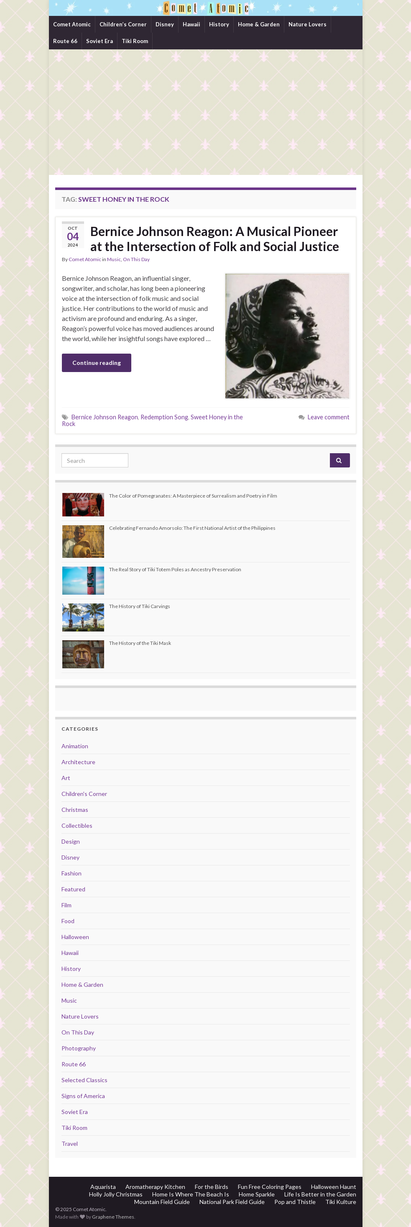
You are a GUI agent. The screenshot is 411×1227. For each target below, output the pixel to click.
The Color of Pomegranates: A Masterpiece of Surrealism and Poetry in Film (193, 496)
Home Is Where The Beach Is (190, 1194)
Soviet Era (99, 41)
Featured (73, 889)
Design (70, 841)
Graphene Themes (113, 1217)
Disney (165, 24)
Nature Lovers (307, 24)
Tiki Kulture (340, 1201)
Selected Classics (84, 1079)
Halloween (75, 936)
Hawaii (191, 24)
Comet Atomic (72, 24)
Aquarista (103, 1186)
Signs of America (83, 1095)
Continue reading (96, 362)
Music (114, 259)
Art (65, 777)
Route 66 (65, 41)
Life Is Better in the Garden (320, 1194)
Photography (78, 1048)
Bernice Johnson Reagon (104, 417)
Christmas (74, 809)
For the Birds (211, 1186)
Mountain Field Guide (162, 1201)
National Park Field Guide (232, 1201)
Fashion (71, 873)
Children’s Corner (123, 24)
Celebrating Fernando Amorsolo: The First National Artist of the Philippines (192, 528)
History (219, 24)
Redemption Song (164, 417)
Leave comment (329, 417)
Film (66, 905)
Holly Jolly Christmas (116, 1194)
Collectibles (76, 825)
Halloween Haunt (333, 1186)
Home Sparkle (257, 1194)
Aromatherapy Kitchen (155, 1186)
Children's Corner (84, 793)
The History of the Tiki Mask (140, 643)
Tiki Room (135, 41)
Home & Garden (259, 24)
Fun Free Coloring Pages (269, 1186)
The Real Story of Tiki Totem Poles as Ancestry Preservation (175, 569)
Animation (74, 746)
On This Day (136, 259)
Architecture (78, 761)
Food (67, 920)
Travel (69, 1143)
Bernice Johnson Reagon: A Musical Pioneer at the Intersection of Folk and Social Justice (214, 238)
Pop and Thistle (295, 1201)
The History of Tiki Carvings (139, 606)
